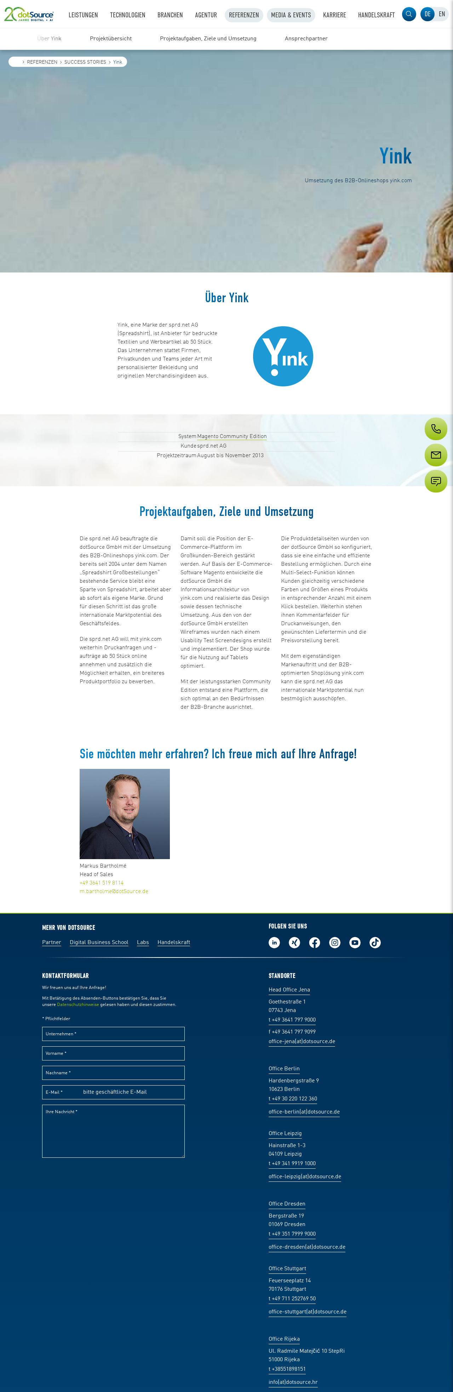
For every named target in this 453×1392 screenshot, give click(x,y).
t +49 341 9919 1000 (292, 1164)
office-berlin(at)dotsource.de (304, 1112)
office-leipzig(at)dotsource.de (305, 1177)
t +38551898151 (287, 1369)
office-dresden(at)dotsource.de (307, 1247)
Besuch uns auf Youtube (355, 942)
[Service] (435, 468)
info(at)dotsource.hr (293, 1382)
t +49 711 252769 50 (292, 1299)
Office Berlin (284, 1069)
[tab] (427, 14)
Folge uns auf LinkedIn (274, 942)
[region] (226, 39)
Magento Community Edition (232, 436)
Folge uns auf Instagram (334, 942)
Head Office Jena (289, 990)
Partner (51, 942)
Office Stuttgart (287, 1269)
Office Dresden (287, 1204)
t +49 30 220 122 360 (293, 1099)
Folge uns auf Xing (294, 942)
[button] (409, 14)
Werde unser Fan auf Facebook (314, 942)
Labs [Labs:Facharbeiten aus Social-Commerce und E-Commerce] (143, 942)
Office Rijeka (284, 1339)
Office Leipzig (285, 1134)
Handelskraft (173, 942)
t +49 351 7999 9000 (292, 1234)
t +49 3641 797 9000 (292, 1020)
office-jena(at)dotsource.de (302, 1042)
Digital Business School (99, 942)
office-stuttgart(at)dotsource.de (307, 1312)
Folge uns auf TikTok (375, 942)
